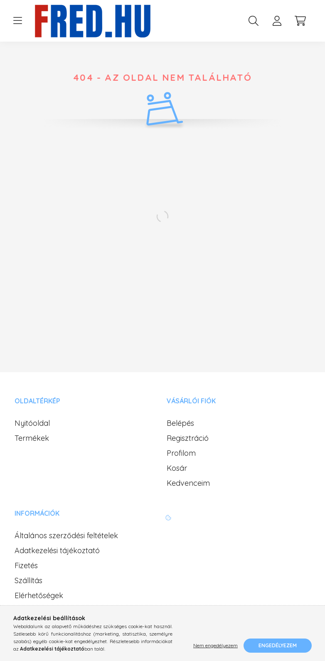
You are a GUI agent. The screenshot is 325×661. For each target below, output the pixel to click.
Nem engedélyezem (215, 645)
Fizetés (26, 565)
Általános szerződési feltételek (66, 535)
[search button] (253, 20)
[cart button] (300, 20)
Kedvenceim (188, 483)
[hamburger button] (17, 20)
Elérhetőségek (39, 595)
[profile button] (276, 20)
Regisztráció (188, 438)
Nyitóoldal (32, 423)
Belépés (180, 423)
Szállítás (28, 580)
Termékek (32, 438)
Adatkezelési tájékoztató (57, 550)
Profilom (181, 453)
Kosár (177, 468)
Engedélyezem (278, 645)
